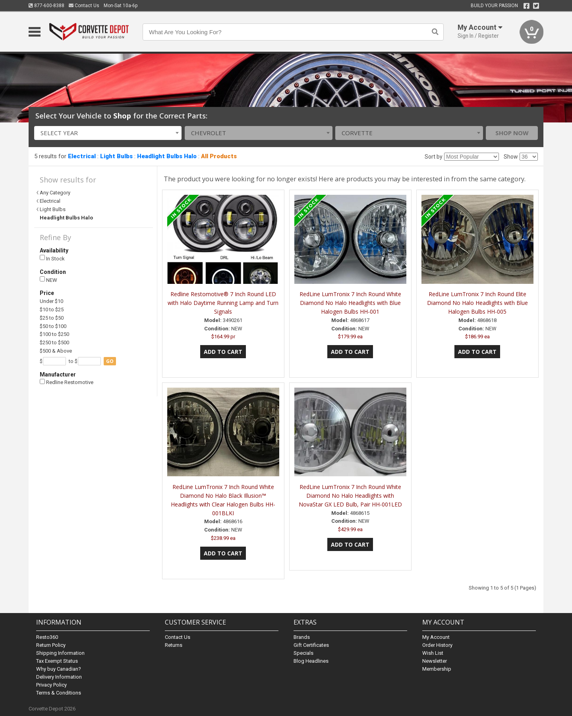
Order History (437, 645)
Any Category (55, 193)
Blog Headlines (311, 661)
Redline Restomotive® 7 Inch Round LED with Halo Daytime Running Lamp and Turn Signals (223, 302)
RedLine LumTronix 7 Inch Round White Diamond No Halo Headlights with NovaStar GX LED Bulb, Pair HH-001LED (350, 495)
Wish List (432, 653)
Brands (302, 637)
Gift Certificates (311, 645)
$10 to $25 (52, 309)
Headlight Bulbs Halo (167, 156)
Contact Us (84, 5)
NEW (48, 279)
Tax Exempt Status (57, 661)
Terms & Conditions (58, 693)
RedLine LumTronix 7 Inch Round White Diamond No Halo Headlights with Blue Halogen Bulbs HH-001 (350, 302)
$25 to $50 (52, 318)
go (110, 361)
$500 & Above (56, 351)
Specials (303, 653)
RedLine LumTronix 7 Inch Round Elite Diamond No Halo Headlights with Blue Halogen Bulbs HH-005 (477, 302)
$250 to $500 (54, 342)
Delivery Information (59, 677)
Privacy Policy (51, 685)
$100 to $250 (54, 334)
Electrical (82, 156)
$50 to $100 (53, 326)
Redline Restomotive (66, 382)
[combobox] (108, 133)
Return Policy (51, 645)
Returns (173, 645)
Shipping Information (60, 653)
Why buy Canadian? (58, 669)
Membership (436, 669)
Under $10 (51, 301)
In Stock (52, 258)
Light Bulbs (116, 156)
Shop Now (512, 133)
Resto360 (47, 637)
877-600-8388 (46, 5)
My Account (436, 637)
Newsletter (434, 661)
